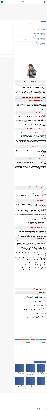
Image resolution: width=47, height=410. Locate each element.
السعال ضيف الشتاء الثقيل (40, 30)
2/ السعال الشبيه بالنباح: (40, 34)
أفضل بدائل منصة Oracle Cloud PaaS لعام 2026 (37, 223)
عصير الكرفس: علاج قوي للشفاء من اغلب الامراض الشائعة (20, 386)
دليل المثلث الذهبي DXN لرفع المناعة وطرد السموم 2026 (36, 219)
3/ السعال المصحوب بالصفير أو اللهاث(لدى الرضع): (37, 35)
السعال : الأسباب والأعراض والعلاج (39, 29)
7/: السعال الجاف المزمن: (40, 40)
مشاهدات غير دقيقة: (41, 43)
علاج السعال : (42, 45)
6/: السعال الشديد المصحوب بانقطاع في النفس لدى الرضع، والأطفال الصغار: (33, 39)
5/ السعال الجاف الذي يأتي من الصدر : (38, 38)
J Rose (22, 1)
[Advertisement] (23, 12)
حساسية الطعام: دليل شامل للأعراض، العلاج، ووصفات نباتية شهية (41, 373)
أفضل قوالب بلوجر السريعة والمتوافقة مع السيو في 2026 (36, 222)
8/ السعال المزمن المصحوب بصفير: (39, 42)
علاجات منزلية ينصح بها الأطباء (39, 44)
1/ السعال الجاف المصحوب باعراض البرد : (38, 33)
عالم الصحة (43, 21)
